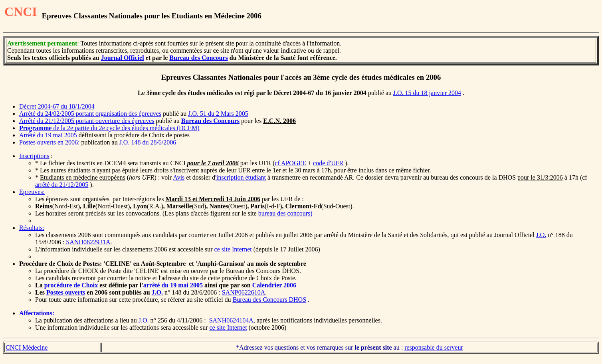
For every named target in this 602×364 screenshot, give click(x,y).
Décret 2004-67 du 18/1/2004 (57, 106)
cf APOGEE (290, 163)
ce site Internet (233, 249)
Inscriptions (34, 155)
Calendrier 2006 (274, 285)
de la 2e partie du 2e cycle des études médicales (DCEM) (109, 128)
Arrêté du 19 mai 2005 (48, 135)
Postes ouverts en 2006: (49, 142)
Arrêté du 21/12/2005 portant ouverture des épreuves (86, 120)
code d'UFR (328, 163)
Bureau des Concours (198, 57)
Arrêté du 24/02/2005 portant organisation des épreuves (90, 113)
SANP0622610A (243, 292)
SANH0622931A (88, 242)
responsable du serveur (433, 347)
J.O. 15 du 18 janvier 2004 (427, 92)
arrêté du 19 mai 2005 (173, 285)
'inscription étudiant (240, 177)
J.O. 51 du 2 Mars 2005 (218, 113)
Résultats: (31, 227)
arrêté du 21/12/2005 (61, 184)
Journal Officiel (122, 57)
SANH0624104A (230, 320)
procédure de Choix (71, 285)
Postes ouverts (65, 292)
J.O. (541, 234)
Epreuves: (32, 191)
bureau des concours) (285, 213)
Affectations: (36, 313)
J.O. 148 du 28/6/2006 (147, 142)
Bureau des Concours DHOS (269, 299)
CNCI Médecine (27, 347)
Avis (178, 177)
